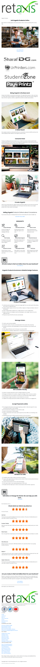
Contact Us (4, 615)
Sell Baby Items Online (6, 633)
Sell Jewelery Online (5, 638)
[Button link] (20, 50)
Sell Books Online (5, 634)
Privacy (3, 619)
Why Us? (3, 617)
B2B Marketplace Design (6, 627)
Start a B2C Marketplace (6, 653)
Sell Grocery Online (5, 637)
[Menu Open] (20, 13)
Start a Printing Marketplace (7, 644)
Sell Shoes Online (5, 639)
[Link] (4, 609)
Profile (3, 614)
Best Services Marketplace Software (8, 629)
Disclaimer (4, 622)
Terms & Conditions (5, 663)
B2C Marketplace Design (6, 626)
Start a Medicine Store (6, 651)
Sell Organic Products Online (7, 641)
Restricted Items (5, 620)
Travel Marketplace (5, 646)
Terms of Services (5, 618)
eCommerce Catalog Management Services (10, 630)
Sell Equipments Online (6, 648)
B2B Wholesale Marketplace (7, 645)
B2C (11, 657)
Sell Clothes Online (5, 636)
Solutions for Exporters (6, 650)
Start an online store (5, 657)
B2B (13, 657)
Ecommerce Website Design (7, 625)
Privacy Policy (12, 663)
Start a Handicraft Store (6, 649)
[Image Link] (20, 7)
